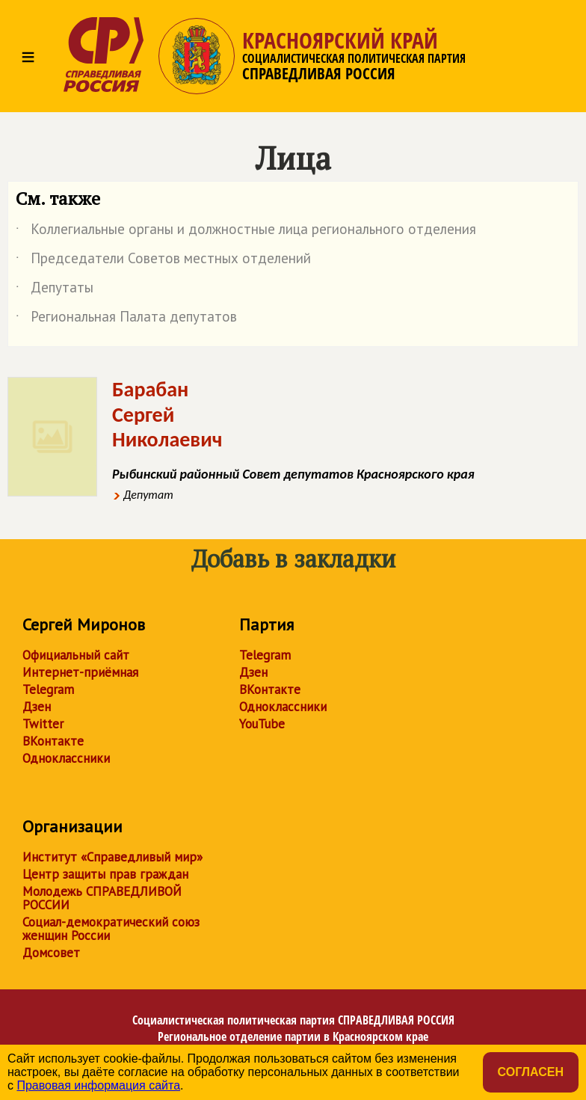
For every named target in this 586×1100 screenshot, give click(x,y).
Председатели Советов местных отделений (163, 261)
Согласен (531, 1072)
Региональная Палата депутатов (126, 319)
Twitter (43, 724)
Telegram (48, 689)
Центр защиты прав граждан (105, 874)
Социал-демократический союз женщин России (111, 928)
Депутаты (54, 290)
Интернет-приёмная (80, 672)
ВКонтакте (53, 741)
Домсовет (51, 952)
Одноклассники (66, 758)
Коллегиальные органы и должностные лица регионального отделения (246, 232)
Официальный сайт (75, 655)
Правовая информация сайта (98, 1085)
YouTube (262, 724)
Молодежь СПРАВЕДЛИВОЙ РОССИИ (102, 898)
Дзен (36, 706)
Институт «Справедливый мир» (112, 857)
